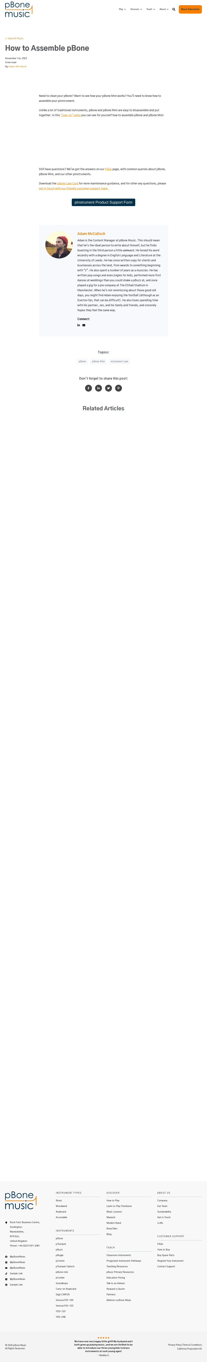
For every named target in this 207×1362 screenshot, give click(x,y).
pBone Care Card (67, 183)
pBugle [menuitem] (59, 1255)
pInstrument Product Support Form (103, 202)
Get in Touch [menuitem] (164, 1217)
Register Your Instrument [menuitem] (170, 1261)
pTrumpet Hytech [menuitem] (65, 1266)
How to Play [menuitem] (112, 1200)
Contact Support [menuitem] (166, 1266)
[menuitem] (122, 9)
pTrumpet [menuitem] (61, 1244)
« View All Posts (14, 38)
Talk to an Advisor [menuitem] (115, 1283)
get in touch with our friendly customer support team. (73, 188)
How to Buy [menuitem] (163, 1250)
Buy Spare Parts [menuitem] (165, 1255)
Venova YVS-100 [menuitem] (64, 1300)
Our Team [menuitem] (162, 1206)
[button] (173, 9)
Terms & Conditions (192, 1345)
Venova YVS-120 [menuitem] (64, 1306)
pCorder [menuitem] (60, 1278)
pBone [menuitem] (59, 1238)
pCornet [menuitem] (60, 1261)
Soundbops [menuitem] (62, 1283)
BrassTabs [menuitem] (111, 1228)
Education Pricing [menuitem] (115, 1278)
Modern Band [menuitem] (113, 1223)
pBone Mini (98, 361)
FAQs (108, 169)
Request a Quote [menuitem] (115, 1289)
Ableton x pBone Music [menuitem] (118, 1300)
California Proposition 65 (189, 1349)
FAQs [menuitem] (160, 1244)
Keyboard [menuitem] (61, 1212)
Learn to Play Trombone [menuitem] (119, 1206)
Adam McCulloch (17, 66)
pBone (82, 361)
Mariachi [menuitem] (110, 1217)
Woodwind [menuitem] (61, 1206)
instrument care (119, 361)
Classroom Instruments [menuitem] (118, 1255)
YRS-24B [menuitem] (61, 1317)
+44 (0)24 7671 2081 (29, 1246)
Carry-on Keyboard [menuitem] (66, 1289)
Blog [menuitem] (108, 1234)
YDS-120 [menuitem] (60, 1311)
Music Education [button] (190, 9)
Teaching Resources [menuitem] (117, 1266)
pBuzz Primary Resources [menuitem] (120, 1272)
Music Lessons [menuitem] (114, 1212)
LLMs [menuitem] (160, 1223)
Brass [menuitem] (59, 1200)
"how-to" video (71, 115)
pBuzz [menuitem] (59, 1250)
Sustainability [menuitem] (164, 1212)
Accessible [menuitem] (61, 1217)
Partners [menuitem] (110, 1294)
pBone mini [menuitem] (62, 1272)
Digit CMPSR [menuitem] (63, 1294)
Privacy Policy (175, 1345)
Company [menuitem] (162, 1200)
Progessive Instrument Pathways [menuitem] (123, 1261)
